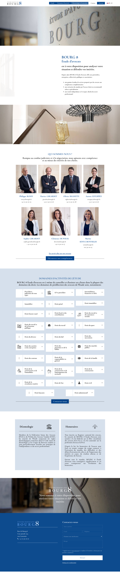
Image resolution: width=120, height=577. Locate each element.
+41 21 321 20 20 (75, 550)
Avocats (101, 3)
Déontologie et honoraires (80, 3)
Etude (52, 3)
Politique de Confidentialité (69, 563)
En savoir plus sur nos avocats (60, 253)
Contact (93, 3)
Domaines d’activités (63, 3)
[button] (59, 44)
